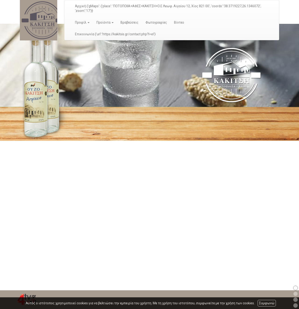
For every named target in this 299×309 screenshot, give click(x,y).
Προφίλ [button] (82, 22)
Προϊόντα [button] (105, 22)
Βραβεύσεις (130, 22)
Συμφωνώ (266, 303)
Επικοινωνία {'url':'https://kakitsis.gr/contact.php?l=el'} (115, 34)
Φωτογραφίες (156, 22)
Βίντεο (179, 22)
